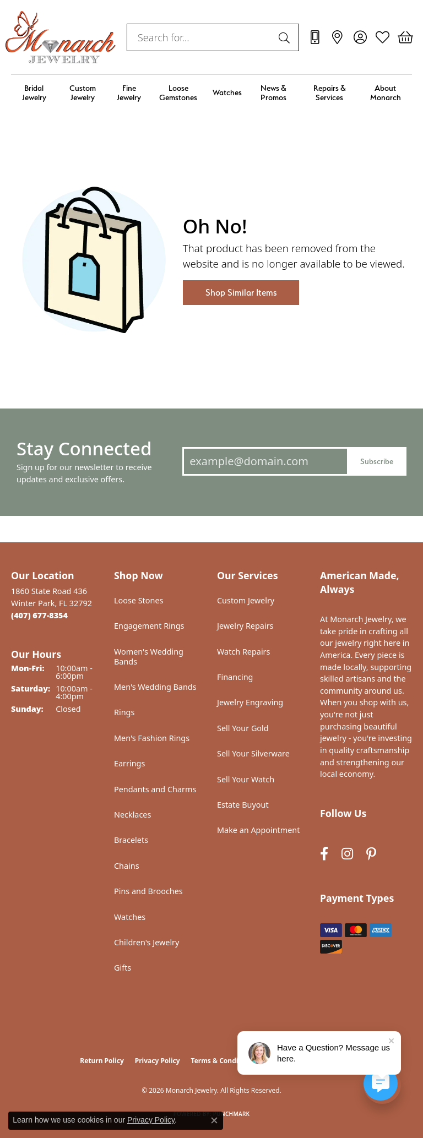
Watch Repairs (243, 651)
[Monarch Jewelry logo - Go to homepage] (61, 37)
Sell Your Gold (243, 728)
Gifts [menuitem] (122, 967)
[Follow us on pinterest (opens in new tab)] (371, 854)
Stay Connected (84, 448)
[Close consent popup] (214, 1120)
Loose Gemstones (178, 92)
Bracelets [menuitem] (131, 840)
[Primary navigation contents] (211, 92)
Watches (227, 92)
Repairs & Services (329, 92)
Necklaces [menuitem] (132, 814)
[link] (315, 37)
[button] (360, 37)
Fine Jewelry (129, 92)
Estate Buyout (243, 804)
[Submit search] (286, 37)
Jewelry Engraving (250, 702)
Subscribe (376, 461)
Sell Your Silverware (253, 753)
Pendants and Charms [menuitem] (155, 789)
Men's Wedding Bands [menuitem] (155, 687)
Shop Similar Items (240, 292)
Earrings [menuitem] (129, 763)
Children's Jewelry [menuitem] (146, 942)
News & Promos (273, 92)
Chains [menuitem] (126, 866)
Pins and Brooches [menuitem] (148, 891)
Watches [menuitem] (129, 917)
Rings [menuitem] (124, 712)
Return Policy (102, 1060)
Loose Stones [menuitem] (138, 600)
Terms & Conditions (223, 1060)
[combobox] (200, 37)
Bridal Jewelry (34, 92)
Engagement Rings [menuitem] (149, 625)
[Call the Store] (39, 615)
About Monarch (385, 92)
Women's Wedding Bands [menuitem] (148, 656)
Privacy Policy (157, 1060)
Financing (235, 677)
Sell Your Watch (245, 779)
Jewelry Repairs (245, 625)
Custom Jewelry (82, 92)
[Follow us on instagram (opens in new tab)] (347, 854)
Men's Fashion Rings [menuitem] (151, 738)
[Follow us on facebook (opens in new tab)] (324, 854)
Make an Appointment (258, 830)
